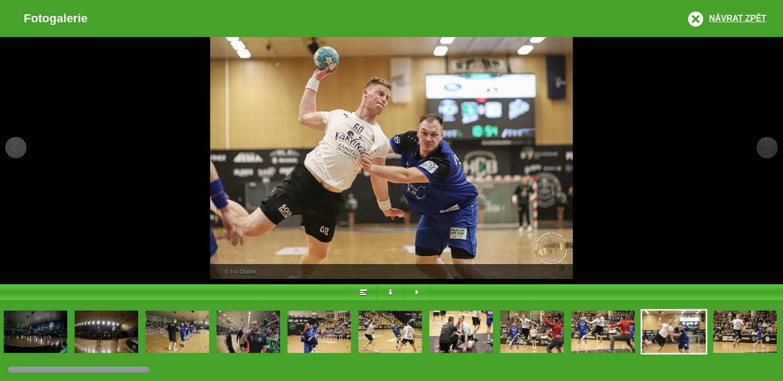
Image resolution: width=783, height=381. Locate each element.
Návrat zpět (737, 18)
